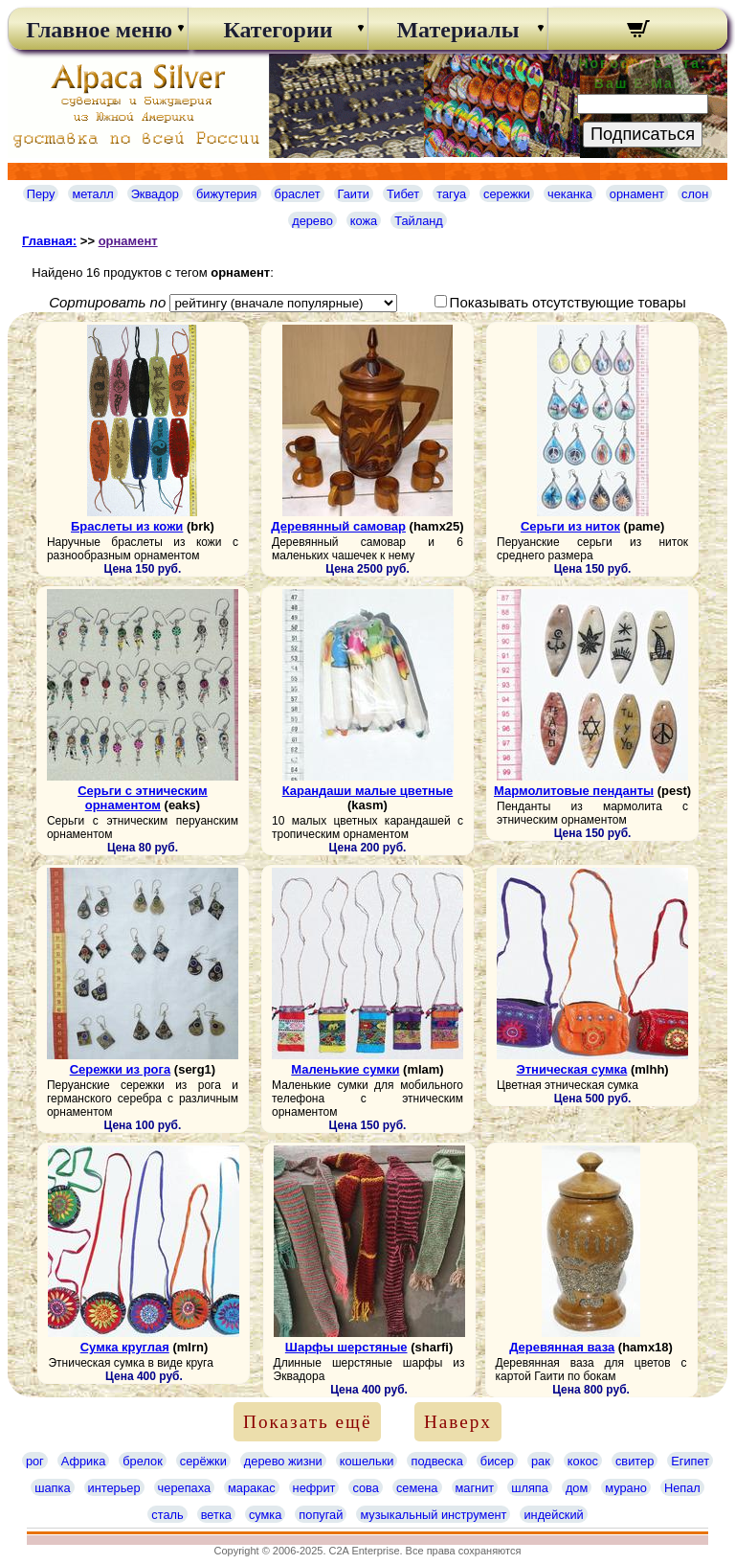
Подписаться (642, 134)
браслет (298, 194)
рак (540, 1461)
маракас (252, 1488)
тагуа (451, 194)
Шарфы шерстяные (346, 1347)
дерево (312, 221)
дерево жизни (283, 1461)
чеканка (569, 194)
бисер (497, 1461)
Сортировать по (107, 302)
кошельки (367, 1461)
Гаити (354, 194)
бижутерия (226, 194)
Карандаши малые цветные (368, 790)
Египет (690, 1461)
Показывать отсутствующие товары (568, 302)
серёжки (203, 1461)
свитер (634, 1461)
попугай (321, 1514)
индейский (553, 1514)
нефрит (314, 1488)
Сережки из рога (120, 1069)
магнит (475, 1488)
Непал (682, 1488)
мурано (626, 1488)
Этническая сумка (571, 1069)
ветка (216, 1514)
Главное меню (97, 29)
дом (577, 1488)
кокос (583, 1461)
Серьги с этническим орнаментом (143, 797)
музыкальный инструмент (433, 1514)
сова (365, 1488)
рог (35, 1461)
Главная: (49, 241)
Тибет (403, 194)
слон (694, 194)
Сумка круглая (124, 1347)
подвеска (436, 1461)
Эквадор (155, 194)
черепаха (184, 1488)
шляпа (529, 1488)
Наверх (458, 1422)
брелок (142, 1461)
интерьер (114, 1488)
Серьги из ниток (570, 526)
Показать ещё (307, 1422)
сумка (265, 1514)
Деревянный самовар (338, 526)
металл (92, 194)
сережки (506, 194)
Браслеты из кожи (127, 526)
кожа (363, 221)
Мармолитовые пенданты (574, 790)
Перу (41, 194)
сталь (167, 1514)
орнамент (637, 194)
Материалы (457, 29)
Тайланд (418, 221)
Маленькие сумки (345, 1069)
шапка (52, 1488)
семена (417, 1488)
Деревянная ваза (561, 1347)
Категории (277, 29)
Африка (83, 1461)
